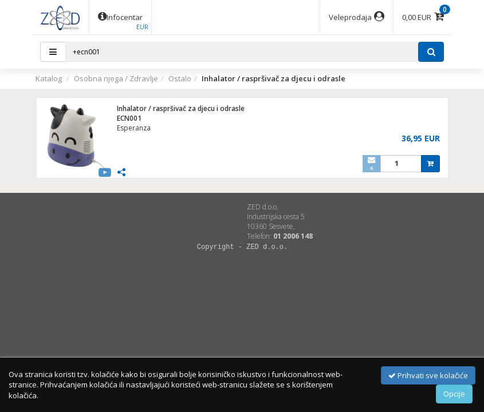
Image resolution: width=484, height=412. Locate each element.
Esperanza (134, 128)
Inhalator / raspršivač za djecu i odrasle (181, 108)
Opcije (454, 394)
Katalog (49, 78)
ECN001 (129, 118)
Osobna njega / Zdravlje (116, 78)
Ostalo (179, 78)
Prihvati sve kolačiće (428, 375)
